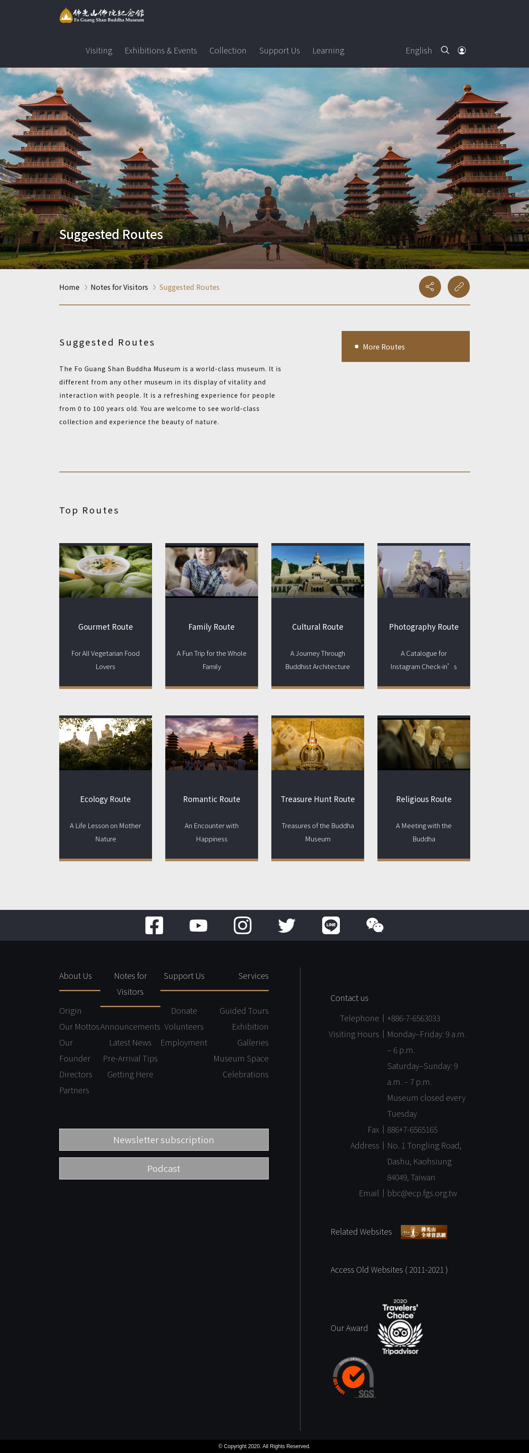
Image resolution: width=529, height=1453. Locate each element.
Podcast (163, 1168)
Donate (184, 1010)
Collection (228, 50)
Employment (183, 1042)
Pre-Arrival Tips (130, 1058)
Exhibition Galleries (250, 1034)
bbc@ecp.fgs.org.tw (422, 1192)
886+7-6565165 (412, 1129)
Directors (75, 1074)
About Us (75, 975)
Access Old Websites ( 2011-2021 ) (389, 1269)
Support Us (279, 50)
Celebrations (246, 1074)
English (419, 50)
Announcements (130, 1026)
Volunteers (184, 1026)
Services (253, 975)
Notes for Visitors (119, 286)
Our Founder (75, 1050)
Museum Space (241, 1058)
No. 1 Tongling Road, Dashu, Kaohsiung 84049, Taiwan (424, 1161)
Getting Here (130, 1074)
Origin (70, 1010)
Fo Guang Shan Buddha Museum (101, 15)
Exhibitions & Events (161, 50)
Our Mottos (79, 1026)
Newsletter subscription (163, 1139)
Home (69, 286)
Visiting (99, 50)
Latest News (130, 1042)
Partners (74, 1089)
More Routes (384, 346)
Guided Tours (244, 1010)
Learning (328, 50)
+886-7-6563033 (413, 1017)
